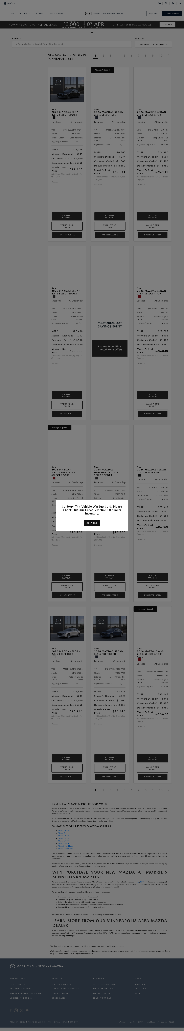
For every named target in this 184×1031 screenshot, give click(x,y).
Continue (91, 523)
